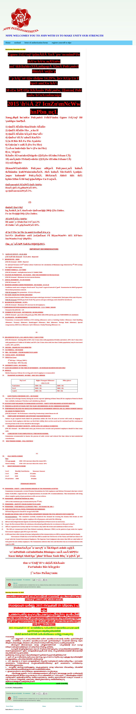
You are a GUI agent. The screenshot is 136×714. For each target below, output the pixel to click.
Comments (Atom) (18, 709)
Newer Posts (9, 706)
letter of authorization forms (36, 43)
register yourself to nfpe (61, 43)
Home (8, 43)
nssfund (17, 43)
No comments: (27, 579)
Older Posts (78, 706)
